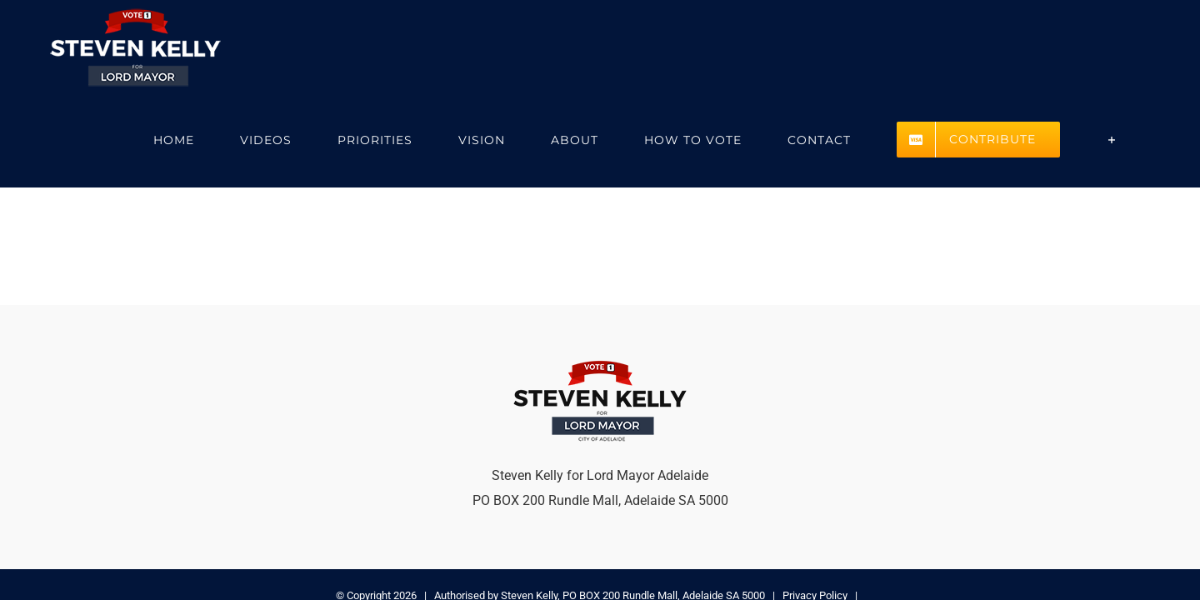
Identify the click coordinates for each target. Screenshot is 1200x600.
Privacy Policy (815, 504)
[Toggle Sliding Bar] (1133, 48)
